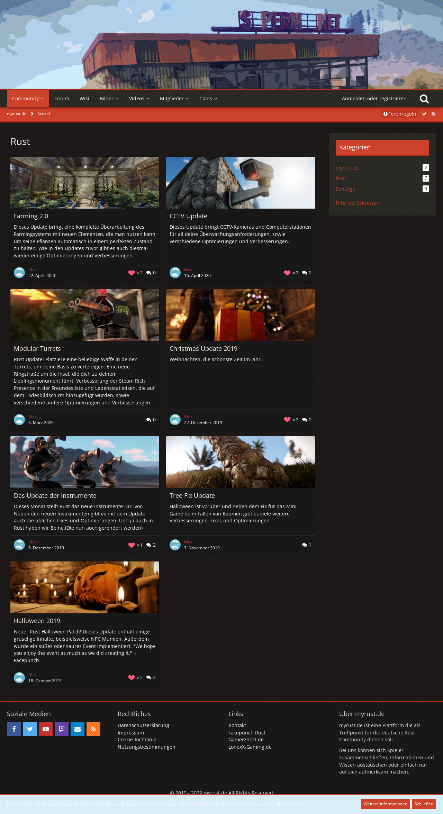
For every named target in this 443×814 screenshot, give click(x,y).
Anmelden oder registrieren (374, 98)
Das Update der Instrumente (55, 495)
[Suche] (424, 98)
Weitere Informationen (385, 804)
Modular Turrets (37, 348)
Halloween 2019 (37, 620)
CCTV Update (188, 216)
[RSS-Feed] (433, 113)
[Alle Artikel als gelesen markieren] (424, 113)
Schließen (424, 804)
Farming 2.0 (31, 216)
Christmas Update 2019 (203, 348)
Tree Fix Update (192, 495)
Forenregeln (399, 113)
